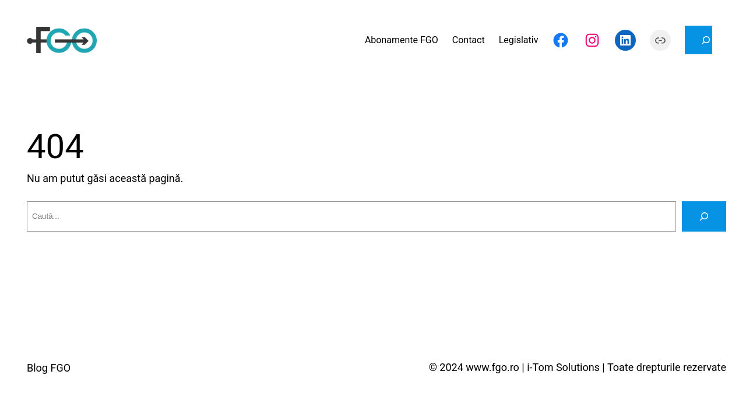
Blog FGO (49, 368)
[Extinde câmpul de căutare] (698, 40)
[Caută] (704, 216)
